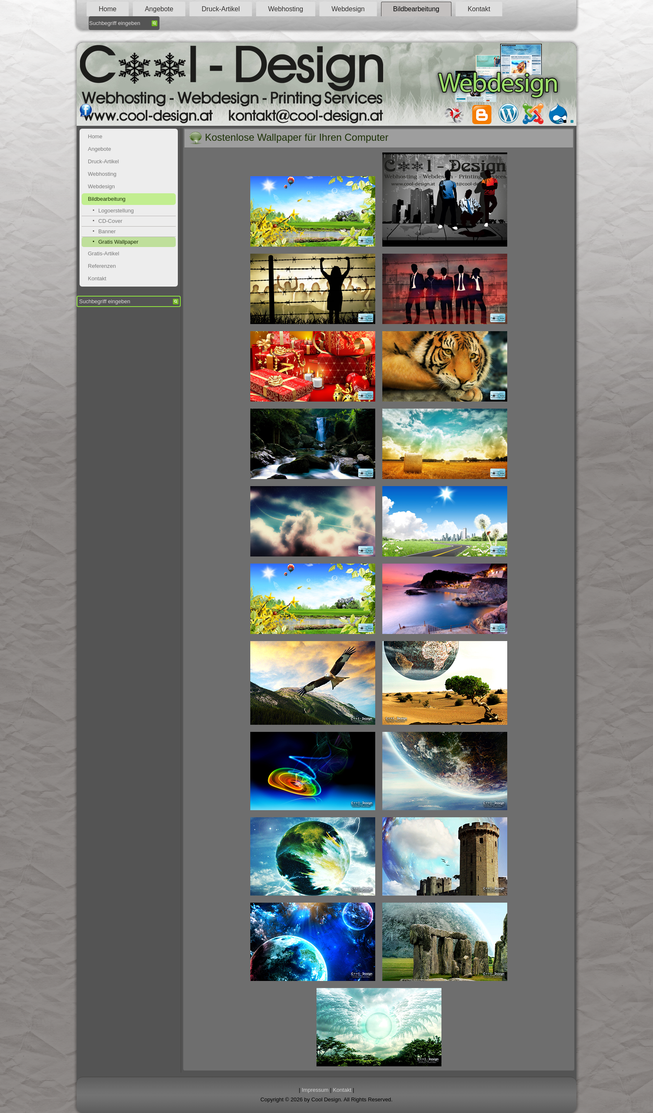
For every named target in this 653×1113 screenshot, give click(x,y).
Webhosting (285, 8)
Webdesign (348, 8)
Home (108, 8)
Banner (107, 231)
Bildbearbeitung (416, 8)
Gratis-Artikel (103, 253)
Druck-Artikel (221, 8)
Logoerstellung (116, 210)
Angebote (159, 8)
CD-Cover (110, 221)
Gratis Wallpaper (118, 242)
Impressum (315, 1090)
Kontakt (479, 8)
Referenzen (102, 266)
